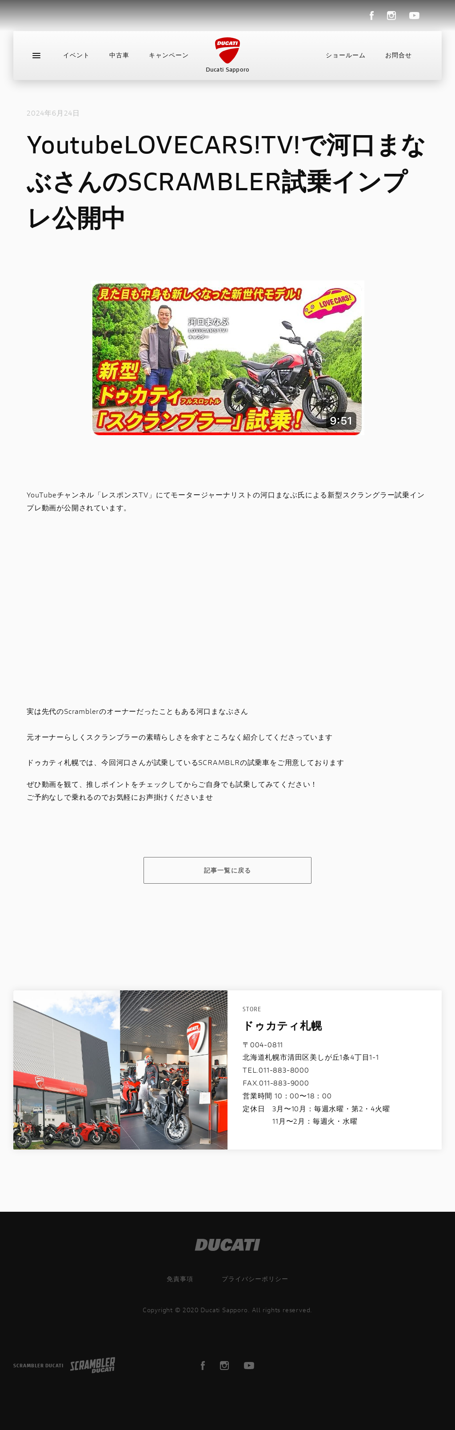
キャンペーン (169, 55)
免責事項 (180, 1278)
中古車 (119, 55)
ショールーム (346, 55)
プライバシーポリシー (255, 1278)
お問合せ (398, 55)
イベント (76, 55)
